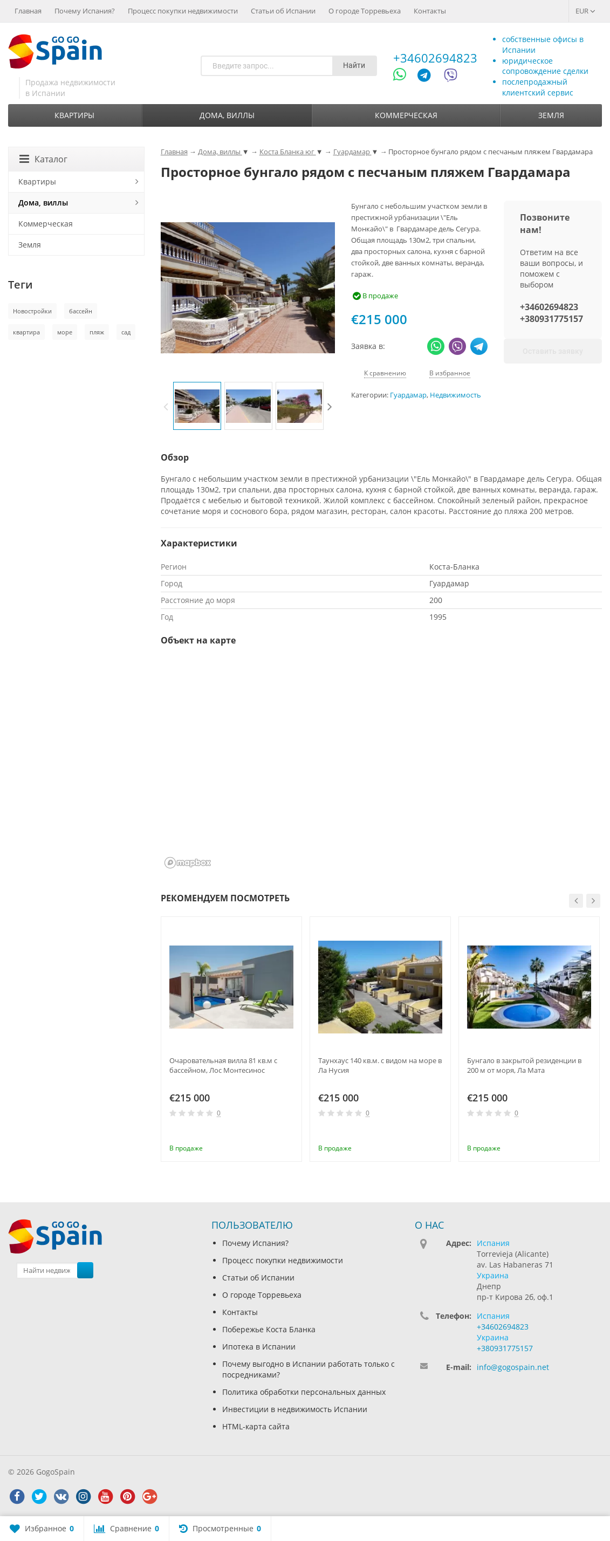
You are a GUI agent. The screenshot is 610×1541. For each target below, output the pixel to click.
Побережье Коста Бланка (269, 1329)
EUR (585, 11)
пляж (97, 332)
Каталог (43, 159)
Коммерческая (406, 115)
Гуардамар (408, 395)
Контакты (430, 11)
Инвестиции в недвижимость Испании (294, 1409)
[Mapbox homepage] (187, 863)
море (64, 332)
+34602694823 (435, 58)
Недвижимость (455, 395)
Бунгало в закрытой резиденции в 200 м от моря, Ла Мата (524, 1065)
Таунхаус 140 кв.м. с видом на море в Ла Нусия (380, 1065)
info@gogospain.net (513, 1367)
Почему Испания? (84, 11)
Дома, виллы (227, 115)
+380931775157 (551, 319)
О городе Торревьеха (364, 11)
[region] (381, 764)
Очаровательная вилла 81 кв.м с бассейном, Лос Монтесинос (223, 1065)
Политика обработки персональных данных (304, 1392)
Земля (551, 115)
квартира (26, 332)
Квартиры (74, 115)
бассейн (80, 311)
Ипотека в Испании (259, 1346)
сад (126, 332)
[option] (197, 406)
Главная (28, 11)
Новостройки (32, 311)
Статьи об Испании (283, 11)
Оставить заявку (553, 351)
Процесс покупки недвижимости (183, 11)
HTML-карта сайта (256, 1426)
